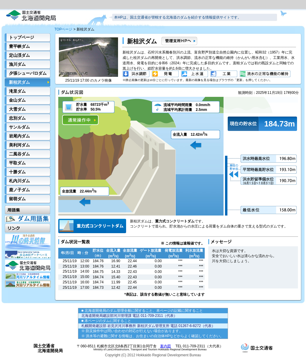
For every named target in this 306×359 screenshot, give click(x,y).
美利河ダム (19, 145)
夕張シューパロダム (28, 73)
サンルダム (19, 127)
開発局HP (28, 265)
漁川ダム (17, 64)
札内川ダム (19, 180)
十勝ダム (17, 171)
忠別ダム (17, 118)
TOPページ (63, 29)
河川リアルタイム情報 (28, 275)
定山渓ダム (19, 55)
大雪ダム (17, 109)
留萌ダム (17, 198)
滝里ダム (17, 91)
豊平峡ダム (19, 46)
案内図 (165, 346)
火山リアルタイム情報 (28, 284)
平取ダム (17, 163)
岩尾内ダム (19, 136)
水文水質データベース (28, 254)
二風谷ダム (19, 154)
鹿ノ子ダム (19, 189)
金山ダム (17, 100)
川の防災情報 (28, 242)
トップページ (21, 37)
